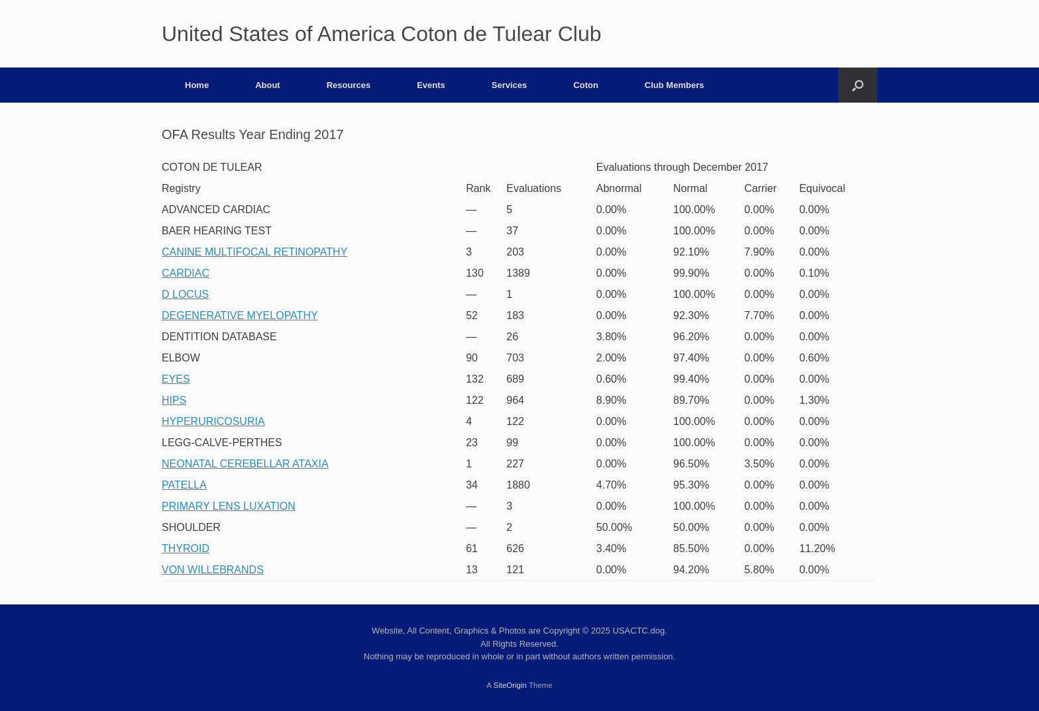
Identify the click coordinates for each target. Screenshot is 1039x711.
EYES (176, 379)
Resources (348, 85)
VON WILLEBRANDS (213, 569)
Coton (585, 85)
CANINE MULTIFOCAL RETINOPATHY (254, 252)
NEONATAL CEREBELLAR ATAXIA (245, 463)
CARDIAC (185, 273)
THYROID (185, 548)
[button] (857, 85)
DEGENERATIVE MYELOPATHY (240, 315)
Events (431, 85)
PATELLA (184, 485)
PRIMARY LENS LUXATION (229, 506)
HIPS (174, 400)
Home (197, 85)
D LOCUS (185, 294)
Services (509, 85)
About (267, 85)
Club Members (674, 85)
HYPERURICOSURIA (213, 421)
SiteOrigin (510, 685)
